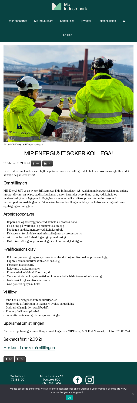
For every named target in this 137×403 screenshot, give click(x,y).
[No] (132, 393)
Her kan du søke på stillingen (29, 347)
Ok (69, 398)
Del (36, 163)
